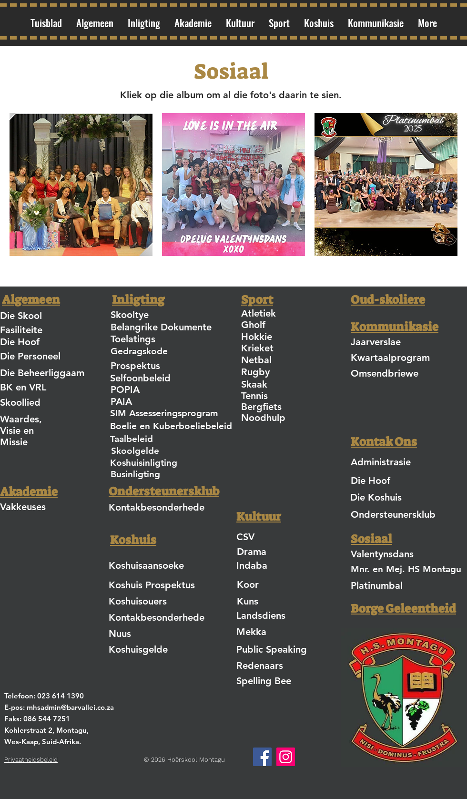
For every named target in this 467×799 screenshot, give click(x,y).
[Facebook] (262, 757)
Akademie (29, 492)
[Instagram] (285, 757)
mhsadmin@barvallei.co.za (70, 707)
